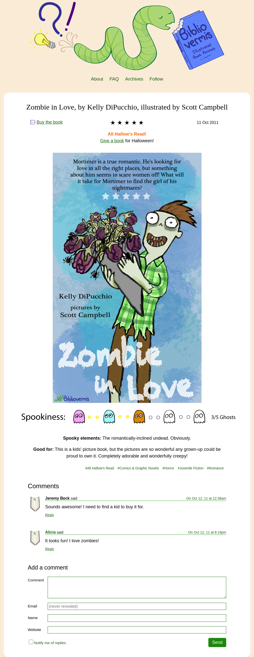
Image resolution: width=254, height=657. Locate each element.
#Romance (215, 468)
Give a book (112, 140)
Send (217, 642)
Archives (134, 79)
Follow (156, 79)
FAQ (114, 79)
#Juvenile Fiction (190, 468)
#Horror (168, 468)
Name (33, 618)
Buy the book (46, 122)
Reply (49, 515)
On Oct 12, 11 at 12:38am (206, 498)
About (97, 79)
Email (32, 606)
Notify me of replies (47, 642)
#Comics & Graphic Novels (138, 468)
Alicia (50, 532)
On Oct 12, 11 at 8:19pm (207, 532)
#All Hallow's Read (99, 468)
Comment (36, 580)
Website (34, 630)
